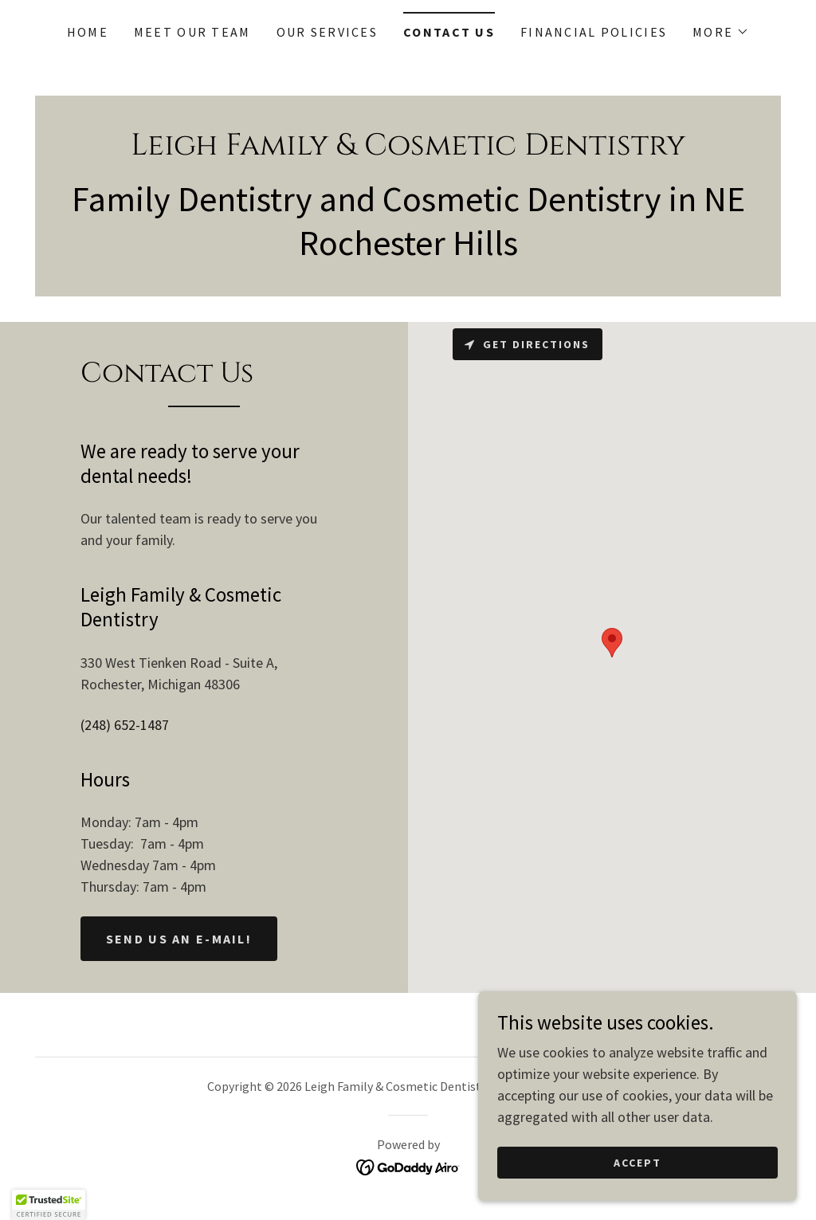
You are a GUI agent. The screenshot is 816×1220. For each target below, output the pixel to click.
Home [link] (87, 32)
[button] (720, 31)
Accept (637, 1162)
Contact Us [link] (449, 32)
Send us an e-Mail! (179, 939)
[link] (408, 149)
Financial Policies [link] (593, 32)
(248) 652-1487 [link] (124, 725)
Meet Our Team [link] (192, 32)
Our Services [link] (327, 32)
